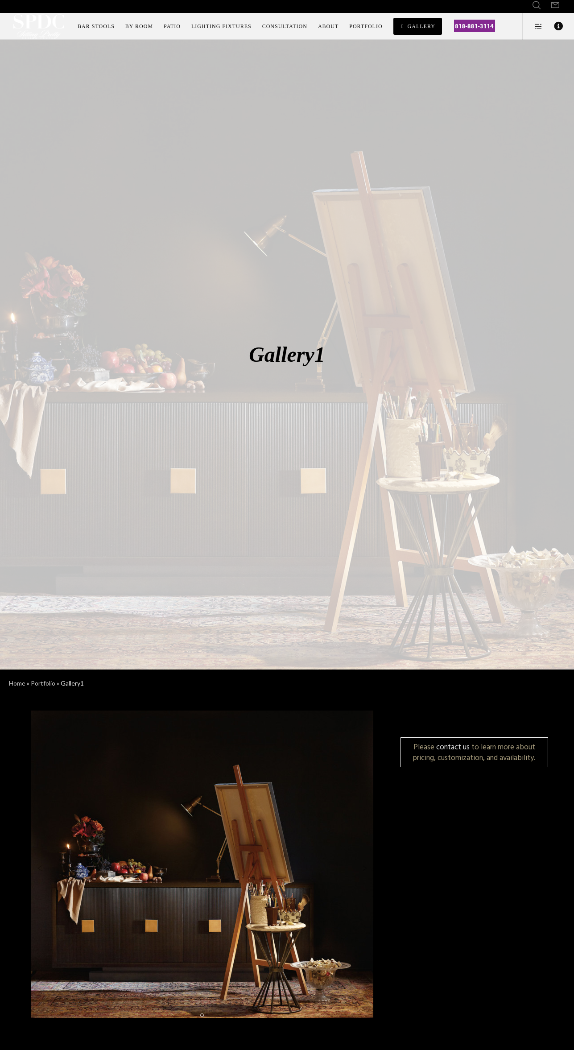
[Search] (536, 5)
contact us (453, 747)
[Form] (555, 5)
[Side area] (533, 26)
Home (17, 683)
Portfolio (43, 683)
